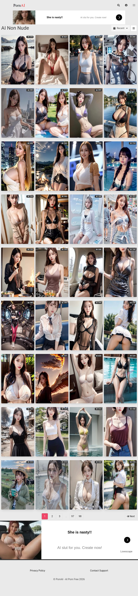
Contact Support (99, 570)
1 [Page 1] (45, 516)
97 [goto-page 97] (72, 516)
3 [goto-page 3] (59, 516)
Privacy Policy (37, 570)
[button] (126, 5)
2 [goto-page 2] (52, 516)
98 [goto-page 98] (80, 516)
